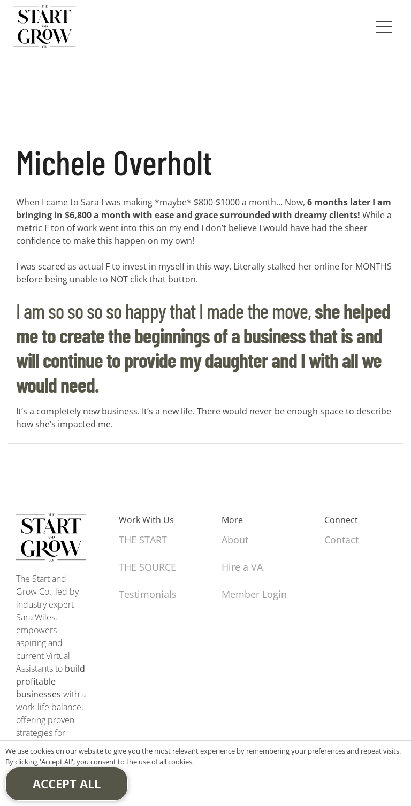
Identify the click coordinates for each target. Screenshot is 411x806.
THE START (143, 539)
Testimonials (148, 594)
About (235, 539)
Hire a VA (242, 567)
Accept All (67, 784)
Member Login (254, 594)
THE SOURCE (147, 567)
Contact (341, 539)
